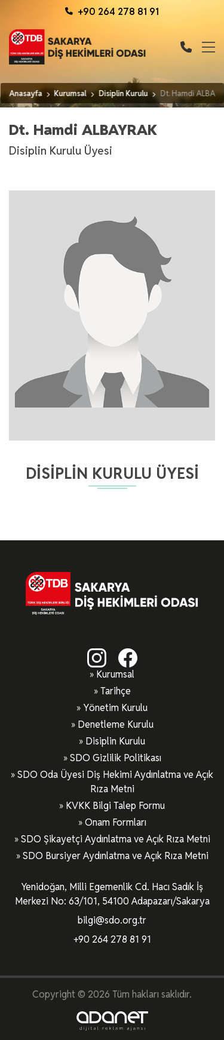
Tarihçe (115, 691)
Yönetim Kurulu (115, 707)
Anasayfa (25, 93)
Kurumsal (115, 674)
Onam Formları (115, 822)
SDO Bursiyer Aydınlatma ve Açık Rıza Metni (115, 856)
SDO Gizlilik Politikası (115, 758)
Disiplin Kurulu (115, 741)
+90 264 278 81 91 (112, 11)
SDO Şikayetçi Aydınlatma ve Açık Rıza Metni (115, 839)
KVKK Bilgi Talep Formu (115, 805)
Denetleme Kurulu (116, 724)
